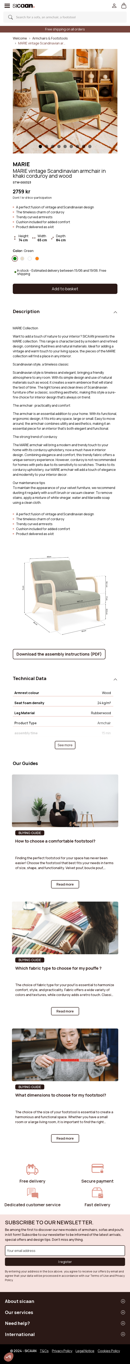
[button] (124, 6)
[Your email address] (65, 1250)
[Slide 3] (59, 146)
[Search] (63, 17)
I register (65, 1262)
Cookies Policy (109, 1351)
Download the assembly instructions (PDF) (59, 654)
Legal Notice (85, 1351)
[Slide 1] (40, 146)
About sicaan (19, 1301)
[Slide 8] (89, 146)
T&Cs (44, 1351)
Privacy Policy (62, 1351)
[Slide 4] (65, 146)
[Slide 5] (71, 146)
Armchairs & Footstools (50, 38)
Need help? (17, 1323)
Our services (19, 1312)
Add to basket (65, 288)
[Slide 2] (52, 146)
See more (65, 745)
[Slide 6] (77, 146)
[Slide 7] (83, 146)
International (20, 1334)
